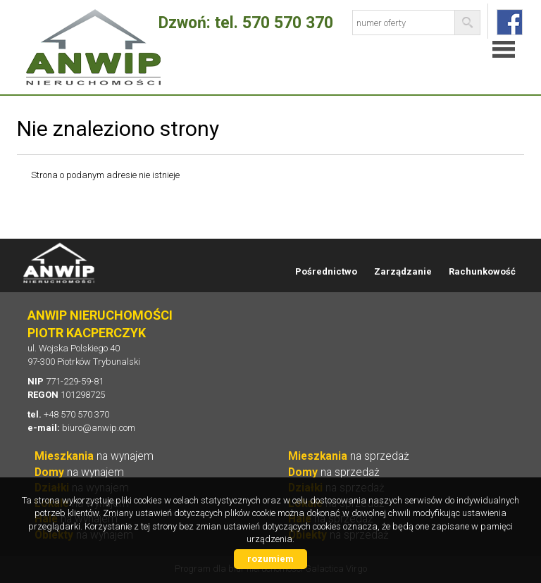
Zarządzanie (403, 271)
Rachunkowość (482, 271)
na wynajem (94, 456)
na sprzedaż (348, 456)
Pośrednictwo (326, 271)
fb (510, 22)
